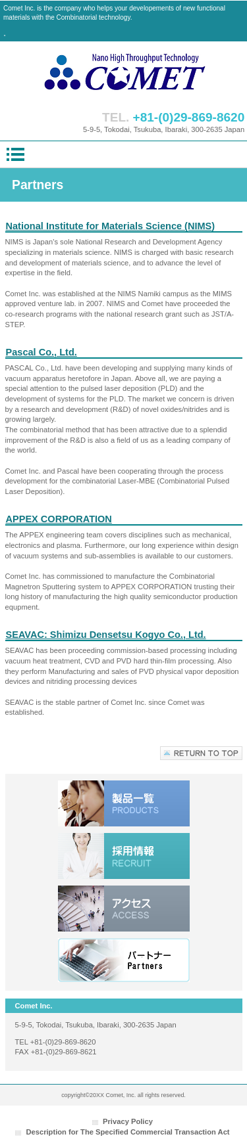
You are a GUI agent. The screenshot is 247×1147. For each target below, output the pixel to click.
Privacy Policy (128, 1121)
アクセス (124, 909)
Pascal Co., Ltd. (41, 352)
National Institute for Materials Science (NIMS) (110, 226)
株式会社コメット (124, 72)
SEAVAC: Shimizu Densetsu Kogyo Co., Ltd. (106, 634)
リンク (124, 961)
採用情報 (124, 856)
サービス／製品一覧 (124, 803)
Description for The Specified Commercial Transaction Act (127, 1132)
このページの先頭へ (201, 753)
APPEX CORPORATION (59, 519)
